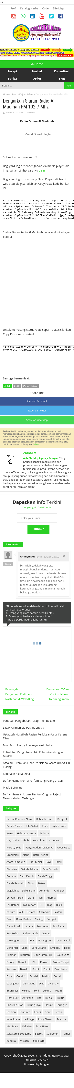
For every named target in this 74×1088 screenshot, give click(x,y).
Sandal (34, 984)
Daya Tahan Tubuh (17, 848)
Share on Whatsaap (37, 428)
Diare (30, 906)
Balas (8, 572)
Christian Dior (14, 1013)
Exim (24, 956)
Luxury (47, 999)
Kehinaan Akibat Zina (16, 782)
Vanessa (11, 1049)
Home (37, 64)
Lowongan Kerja (16, 948)
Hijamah (11, 963)
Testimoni (42, 934)
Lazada (29, 934)
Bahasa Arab (30, 941)
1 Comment (29, 112)
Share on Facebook (37, 409)
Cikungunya (34, 1013)
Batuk (41, 891)
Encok (46, 977)
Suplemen (52, 1042)
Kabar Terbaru (44, 827)
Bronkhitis (12, 863)
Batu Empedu (50, 877)
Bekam (31, 920)
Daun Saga (63, 963)
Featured (25, 1020)
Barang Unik (45, 948)
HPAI (33, 970)
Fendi (37, 1020)
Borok (35, 977)
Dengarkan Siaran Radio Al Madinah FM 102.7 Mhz (29, 104)
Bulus (60, 1006)
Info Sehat (32, 834)
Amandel (44, 899)
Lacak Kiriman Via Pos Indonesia (23, 736)
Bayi (48, 870)
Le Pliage (29, 1027)
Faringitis (62, 1013)
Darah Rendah (15, 891)
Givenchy (53, 991)
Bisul (59, 913)
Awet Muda (63, 856)
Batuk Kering (40, 863)
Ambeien (59, 899)
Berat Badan (23, 927)
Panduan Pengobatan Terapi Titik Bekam (29, 729)
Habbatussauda (26, 841)
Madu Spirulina (12, 796)
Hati (40, 906)
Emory (10, 970)
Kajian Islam (26, 94)
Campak (51, 927)
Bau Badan (58, 934)
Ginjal (30, 891)
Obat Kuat (12, 1006)
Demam (11, 884)
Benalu (24, 977)
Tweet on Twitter (37, 419)
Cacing (39, 927)
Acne (9, 927)
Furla (9, 984)
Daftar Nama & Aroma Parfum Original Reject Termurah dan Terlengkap (32, 804)
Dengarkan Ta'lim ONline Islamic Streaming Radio (57, 702)
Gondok (21, 984)
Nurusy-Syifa (13, 856)
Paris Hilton (42, 1034)
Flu (41, 913)
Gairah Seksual (29, 877)
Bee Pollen (12, 941)
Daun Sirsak (13, 934)
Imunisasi (12, 999)
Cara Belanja (38, 956)
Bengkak (62, 827)
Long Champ (45, 1027)
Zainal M (30, 461)
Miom (58, 999)
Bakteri (58, 920)
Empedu (55, 956)
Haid (67, 956)
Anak (45, 834)
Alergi (26, 863)
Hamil (58, 870)
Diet (41, 991)
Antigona (27, 1006)
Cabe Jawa (12, 991)
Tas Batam (12, 913)
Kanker (44, 970)
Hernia (59, 1020)
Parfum (10, 920)
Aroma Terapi (60, 970)
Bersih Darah (14, 834)
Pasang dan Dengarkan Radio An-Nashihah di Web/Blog (19, 702)
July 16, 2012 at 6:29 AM (47, 565)
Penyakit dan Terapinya (39, 856)
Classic (49, 1013)
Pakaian (27, 1034)
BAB (31, 948)
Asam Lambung (15, 870)
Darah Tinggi (44, 884)
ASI (21, 920)
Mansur (61, 1027)
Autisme (11, 977)
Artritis (46, 984)
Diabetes (11, 877)
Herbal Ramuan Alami (19, 827)
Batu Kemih (27, 884)
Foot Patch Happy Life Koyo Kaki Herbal (28, 753)
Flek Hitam (60, 977)
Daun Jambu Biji (43, 963)
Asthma (44, 841)
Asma (9, 841)
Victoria (24, 1049)
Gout (48, 1020)
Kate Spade (13, 1027)
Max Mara (12, 1034)
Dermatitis (29, 991)
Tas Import (29, 913)
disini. (42, 170)
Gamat (46, 941)
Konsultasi (39, 848)
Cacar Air (44, 920)
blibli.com (39, 1049)
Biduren (25, 963)
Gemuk (22, 970)
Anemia (51, 906)
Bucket (49, 1006)
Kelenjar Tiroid (30, 999)
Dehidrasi (12, 956)
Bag (39, 1006)
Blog (14, 94)
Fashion (11, 1020)
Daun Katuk (64, 948)
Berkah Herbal (15, 906)
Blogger (45, 1072)
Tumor (66, 1042)
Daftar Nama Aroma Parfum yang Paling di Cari (33, 789)
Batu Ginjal (35, 870)
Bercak (58, 984)
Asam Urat (55, 848)
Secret (39, 1042)
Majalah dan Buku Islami (21, 899)
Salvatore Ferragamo (18, 1042)
